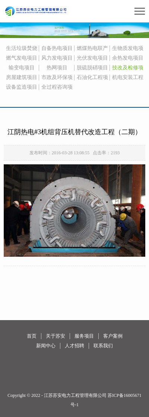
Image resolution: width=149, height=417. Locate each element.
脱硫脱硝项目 (92, 67)
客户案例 (113, 336)
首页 (32, 336)
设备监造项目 (21, 87)
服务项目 (84, 336)
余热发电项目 (127, 58)
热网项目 (57, 67)
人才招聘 (74, 345)
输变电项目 (22, 67)
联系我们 (103, 345)
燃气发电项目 (21, 58)
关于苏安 (55, 336)
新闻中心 (46, 345)
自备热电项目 (57, 48)
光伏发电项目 (92, 58)
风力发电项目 (57, 58)
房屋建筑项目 (21, 77)
